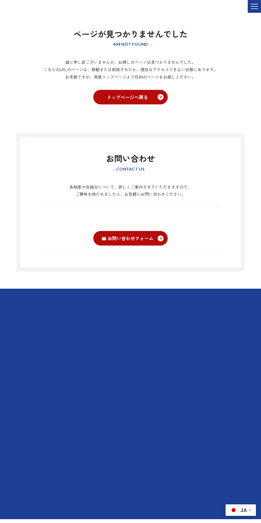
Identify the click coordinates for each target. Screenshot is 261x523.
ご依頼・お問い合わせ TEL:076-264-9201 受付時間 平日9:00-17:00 (75, 10)
